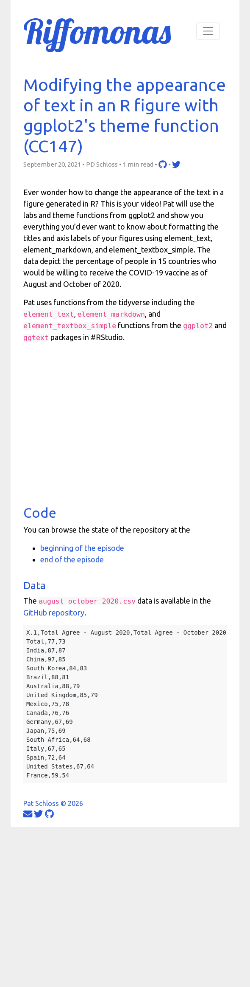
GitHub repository (53, 612)
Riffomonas (97, 31)
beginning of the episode (82, 548)
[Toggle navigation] (208, 31)
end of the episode (72, 559)
